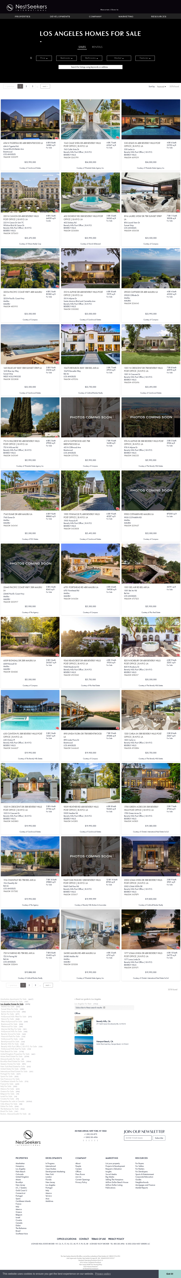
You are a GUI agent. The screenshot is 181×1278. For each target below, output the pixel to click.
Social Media (111, 1174)
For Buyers (139, 1163)
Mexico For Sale (7, 1088)
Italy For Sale (5, 1086)
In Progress (50, 1163)
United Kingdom (22, 1177)
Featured (161, 86)
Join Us (78, 1177)
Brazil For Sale (6, 1111)
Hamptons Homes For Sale (11, 1001)
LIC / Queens (21, 1187)
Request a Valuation (114, 1169)
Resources (158, 17)
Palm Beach (20, 1171)
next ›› (45, 86)
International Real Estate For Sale (13, 1071)
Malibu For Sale (7, 1006)
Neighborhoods (142, 1182)
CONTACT (84, 1239)
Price (43, 58)
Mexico (19, 1209)
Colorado (20, 1174)
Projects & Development (115, 1166)
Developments (60, 17)
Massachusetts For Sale (10, 1059)
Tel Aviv (49, 1196)
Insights (109, 1171)
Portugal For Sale (7, 1073)
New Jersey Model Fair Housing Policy (90, 1264)
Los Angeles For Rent (83, 1003)
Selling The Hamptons (114, 1179)
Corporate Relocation (144, 1177)
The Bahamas (21, 1228)
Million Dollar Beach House (117, 1182)
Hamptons (20, 1166)
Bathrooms (91, 58)
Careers (78, 1169)
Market (119, 58)
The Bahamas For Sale (9, 1108)
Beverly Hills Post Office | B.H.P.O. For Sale (19, 1046)
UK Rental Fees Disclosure (90, 1269)
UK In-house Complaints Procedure (90, 1262)
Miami (18, 1179)
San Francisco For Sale (9, 1079)
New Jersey (20, 1185)
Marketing (126, 17)
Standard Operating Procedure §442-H (90, 1260)
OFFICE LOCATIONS (66, 1239)
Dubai (18, 1225)
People (78, 1166)
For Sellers (139, 1166)
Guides (138, 1179)
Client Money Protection (90, 1267)
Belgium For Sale (7, 1093)
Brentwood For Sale (9, 1024)
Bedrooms (66, 58)
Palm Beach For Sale (8, 1051)
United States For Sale (9, 1068)
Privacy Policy (81, 1182)
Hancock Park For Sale (10, 1036)
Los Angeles (20, 1169)
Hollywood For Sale (9, 1039)
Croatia (19, 1220)
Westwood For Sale (9, 1026)
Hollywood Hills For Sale (11, 1031)
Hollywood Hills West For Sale (13, 1016)
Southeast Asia (22, 1233)
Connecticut (20, 1193)
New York (50, 1174)
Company (95, 17)
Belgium (19, 1215)
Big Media (110, 1177)
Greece (19, 1212)
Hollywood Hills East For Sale (13, 1048)
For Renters (139, 1169)
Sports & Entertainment (144, 1174)
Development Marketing (55, 1171)
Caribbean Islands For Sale (11, 1081)
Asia (47, 1198)
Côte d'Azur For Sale (8, 1104)
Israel (18, 1217)
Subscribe (159, 1138)
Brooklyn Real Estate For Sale (12, 1061)
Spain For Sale (6, 1076)
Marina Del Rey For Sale (11, 1029)
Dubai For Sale (6, 1106)
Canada (19, 1223)
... (37, 86)
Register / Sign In (109, 10)
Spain (18, 1198)
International (51, 1166)
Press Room (80, 1174)
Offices (78, 1171)
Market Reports (141, 1187)
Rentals (97, 47)
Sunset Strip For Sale (9, 1009)
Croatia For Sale (7, 1098)
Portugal (19, 1196)
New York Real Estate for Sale (12, 1066)
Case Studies (51, 1169)
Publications (110, 1187)
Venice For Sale (7, 1019)
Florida (48, 1179)
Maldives (49, 1201)
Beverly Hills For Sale (10, 1044)
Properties (22, 17)
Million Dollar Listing (114, 1185)
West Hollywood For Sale (11, 1021)
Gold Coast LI (21, 1190)
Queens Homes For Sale (10, 1064)
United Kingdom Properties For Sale (14, 1054)
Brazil (18, 1231)
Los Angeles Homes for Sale (11, 1004)
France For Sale (6, 1084)
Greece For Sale (7, 1091)
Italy (17, 1206)
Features (145, 58)
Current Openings (82, 1179)
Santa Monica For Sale (10, 1011)
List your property (113, 1163)
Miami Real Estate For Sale (11, 1056)
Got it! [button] (169, 1274)
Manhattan (20, 1163)
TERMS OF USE (98, 1239)
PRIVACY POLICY (116, 1239)
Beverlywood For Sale (10, 1041)
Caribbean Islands (23, 1201)
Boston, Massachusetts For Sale (13, 1113)
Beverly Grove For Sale (10, 1034)
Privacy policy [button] (103, 1273)
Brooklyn (19, 1182)
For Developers (141, 1171)
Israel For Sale (6, 1096)
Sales (82, 47)
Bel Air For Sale (7, 1014)
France (18, 1204)
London (49, 1177)
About (77, 1163)
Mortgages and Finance (145, 1185)
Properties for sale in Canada (12, 1101)
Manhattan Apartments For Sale (13, 999)
